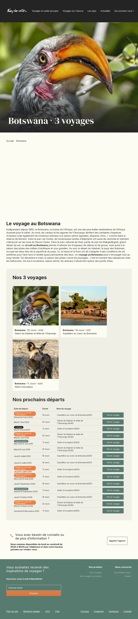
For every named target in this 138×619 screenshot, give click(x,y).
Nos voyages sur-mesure (91, 576)
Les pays (91, 11)
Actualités (105, 11)
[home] (17, 12)
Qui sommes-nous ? (122, 572)
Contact (127, 576)
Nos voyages (96, 572)
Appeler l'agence (117, 541)
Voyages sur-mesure (73, 11)
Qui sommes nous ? (124, 11)
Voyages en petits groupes (45, 11)
